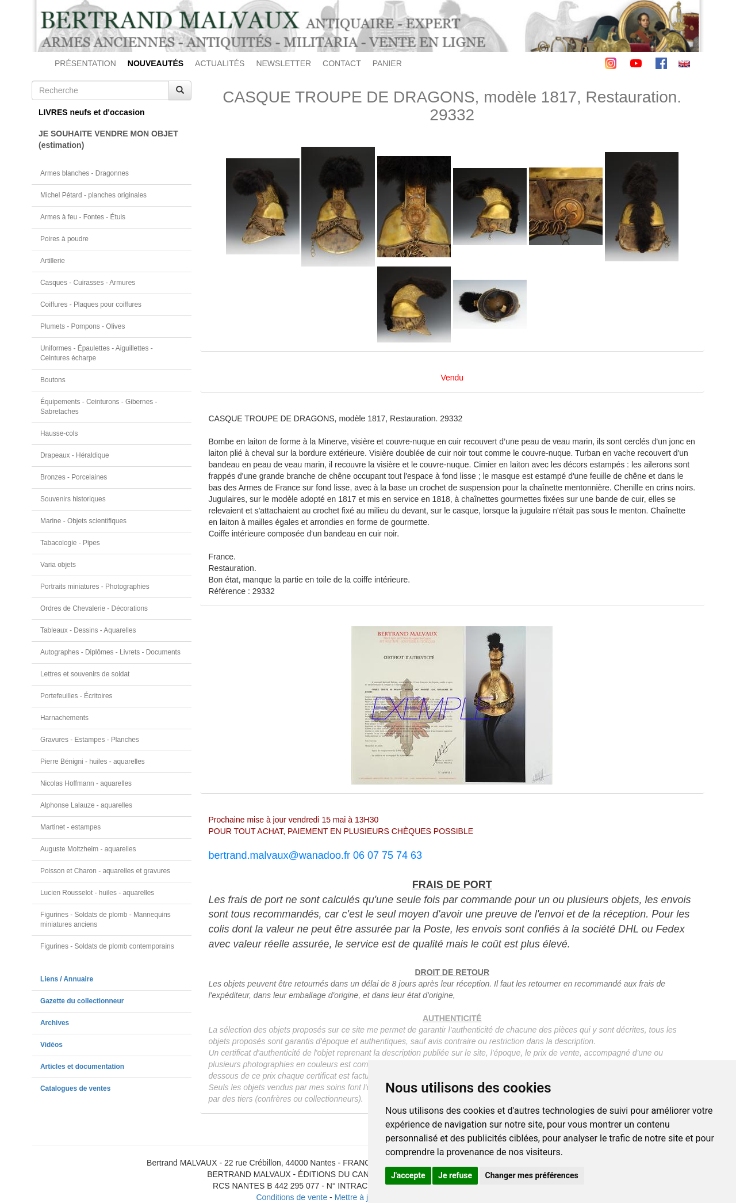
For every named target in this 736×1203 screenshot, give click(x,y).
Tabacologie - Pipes (70, 543)
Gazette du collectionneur (82, 1001)
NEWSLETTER (283, 63)
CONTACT (342, 63)
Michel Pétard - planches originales (93, 195)
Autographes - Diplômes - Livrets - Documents (110, 652)
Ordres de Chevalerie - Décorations (94, 608)
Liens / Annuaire (66, 979)
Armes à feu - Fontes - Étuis (82, 217)
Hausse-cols (59, 433)
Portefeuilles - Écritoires (76, 696)
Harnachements (64, 718)
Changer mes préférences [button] (531, 1175)
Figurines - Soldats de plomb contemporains (107, 946)
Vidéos (51, 1045)
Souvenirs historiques (73, 499)
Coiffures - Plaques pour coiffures (90, 304)
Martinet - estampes (70, 827)
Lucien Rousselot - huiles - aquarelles (97, 893)
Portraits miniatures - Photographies (95, 587)
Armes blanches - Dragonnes (84, 173)
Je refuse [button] (455, 1175)
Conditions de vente (291, 1197)
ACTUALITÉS (219, 63)
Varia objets (58, 565)
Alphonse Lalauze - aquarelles (86, 805)
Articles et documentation (82, 1067)
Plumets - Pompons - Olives (82, 326)
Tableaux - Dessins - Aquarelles (88, 630)
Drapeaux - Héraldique (74, 455)
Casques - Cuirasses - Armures (87, 283)
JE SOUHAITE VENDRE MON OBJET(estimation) (108, 139)
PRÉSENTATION (85, 63)
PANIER (387, 63)
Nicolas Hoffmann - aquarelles (86, 783)
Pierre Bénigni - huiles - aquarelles (92, 761)
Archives (54, 1023)
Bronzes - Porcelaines (73, 477)
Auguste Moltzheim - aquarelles (88, 849)
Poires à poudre (64, 239)
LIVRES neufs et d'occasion (92, 112)
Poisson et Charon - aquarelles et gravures (105, 871)
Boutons (53, 380)
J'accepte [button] (408, 1175)
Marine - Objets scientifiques (83, 521)
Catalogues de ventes (75, 1088)
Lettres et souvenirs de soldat (84, 674)
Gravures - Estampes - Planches (89, 740)
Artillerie (52, 261)
